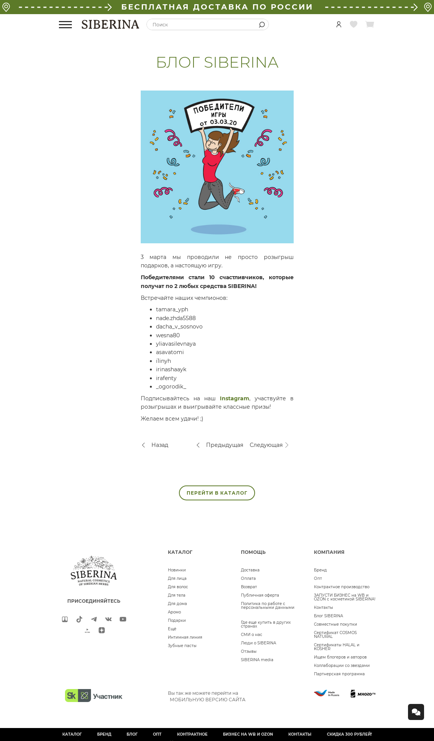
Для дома (177, 603)
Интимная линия (185, 637)
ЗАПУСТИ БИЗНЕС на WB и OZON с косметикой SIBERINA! (344, 597)
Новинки (177, 570)
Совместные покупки (335, 624)
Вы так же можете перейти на (206, 696)
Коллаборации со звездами (342, 665)
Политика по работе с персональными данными (267, 605)
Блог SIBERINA (328, 615)
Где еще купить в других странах (266, 624)
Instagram (234, 398)
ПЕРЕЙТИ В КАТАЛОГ (217, 493)
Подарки (177, 620)
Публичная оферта (260, 595)
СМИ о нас (251, 634)
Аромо (174, 612)
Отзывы (249, 651)
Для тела (176, 595)
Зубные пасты (182, 645)
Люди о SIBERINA (258, 643)
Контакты (323, 607)
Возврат (249, 586)
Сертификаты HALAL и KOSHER (336, 646)
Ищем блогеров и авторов (340, 657)
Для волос (178, 586)
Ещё (172, 628)
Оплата (248, 578)
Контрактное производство (341, 586)
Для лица (177, 578)
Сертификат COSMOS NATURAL (335, 634)
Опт (318, 578)
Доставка (250, 570)
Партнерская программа (339, 673)
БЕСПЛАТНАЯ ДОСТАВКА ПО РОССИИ (217, 6)
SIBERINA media (257, 659)
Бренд (320, 570)
